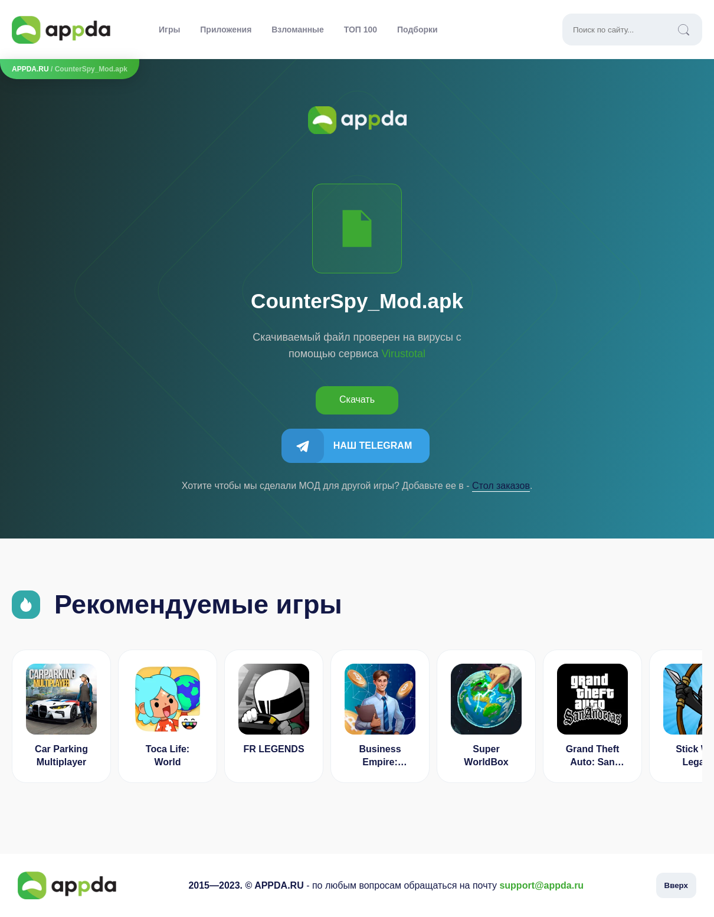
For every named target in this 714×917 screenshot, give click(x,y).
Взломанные (297, 29)
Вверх (676, 885)
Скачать (357, 399)
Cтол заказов (501, 486)
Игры (169, 29)
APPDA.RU (30, 69)
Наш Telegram (372, 445)
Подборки (417, 29)
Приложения (225, 29)
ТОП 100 (360, 29)
